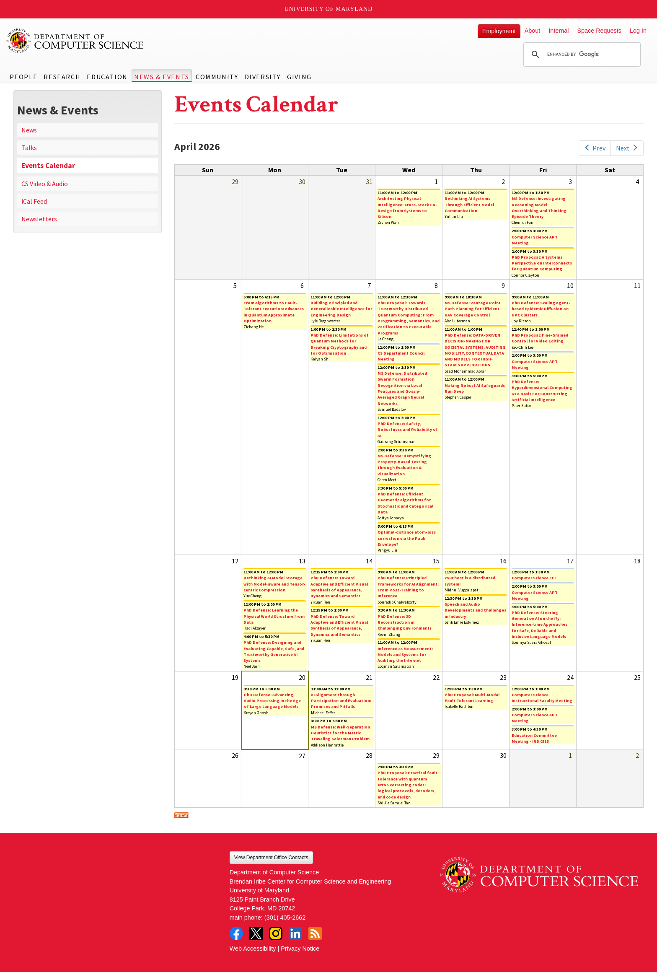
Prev (594, 148)
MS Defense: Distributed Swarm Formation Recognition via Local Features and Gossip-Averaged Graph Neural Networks (402, 388)
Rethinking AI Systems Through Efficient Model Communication (469, 204)
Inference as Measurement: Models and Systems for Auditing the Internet (405, 655)
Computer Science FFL (534, 578)
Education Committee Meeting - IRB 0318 (534, 738)
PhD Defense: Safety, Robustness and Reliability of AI (408, 429)
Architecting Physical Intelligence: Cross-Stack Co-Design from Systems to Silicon (407, 207)
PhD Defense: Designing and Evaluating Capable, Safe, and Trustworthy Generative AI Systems (273, 651)
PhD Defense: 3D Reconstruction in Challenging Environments (405, 622)
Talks (29, 147)
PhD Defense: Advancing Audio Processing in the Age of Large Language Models (272, 701)
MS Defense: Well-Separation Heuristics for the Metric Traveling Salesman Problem (340, 733)
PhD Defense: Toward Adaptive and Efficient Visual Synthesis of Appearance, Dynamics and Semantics (339, 587)
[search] (580, 54)
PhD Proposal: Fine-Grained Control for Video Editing (540, 338)
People (24, 77)
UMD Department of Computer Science (75, 41)
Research (62, 77)
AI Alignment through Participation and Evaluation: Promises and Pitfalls (341, 701)
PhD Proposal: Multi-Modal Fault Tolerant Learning (472, 697)
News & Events (161, 77)
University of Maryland (329, 9)
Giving (299, 77)
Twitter (256, 933)
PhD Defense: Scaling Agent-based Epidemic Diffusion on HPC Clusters (541, 309)
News (29, 130)
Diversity (263, 77)
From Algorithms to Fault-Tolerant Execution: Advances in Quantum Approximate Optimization (273, 312)
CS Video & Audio (44, 183)
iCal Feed (34, 201)
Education (107, 77)
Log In (638, 30)
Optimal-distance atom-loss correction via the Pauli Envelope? (407, 538)
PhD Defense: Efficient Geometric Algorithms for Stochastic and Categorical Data (405, 503)
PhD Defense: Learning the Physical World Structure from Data (274, 616)
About (533, 30)
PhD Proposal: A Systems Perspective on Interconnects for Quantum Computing (542, 263)
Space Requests (599, 30)
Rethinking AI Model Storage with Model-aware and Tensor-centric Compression (274, 584)
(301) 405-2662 (284, 917)
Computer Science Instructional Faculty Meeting (542, 697)
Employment (499, 31)
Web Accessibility (253, 948)
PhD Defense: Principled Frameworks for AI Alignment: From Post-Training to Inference (408, 587)
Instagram (275, 933)
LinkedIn (295, 933)
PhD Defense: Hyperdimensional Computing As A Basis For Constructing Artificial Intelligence (542, 390)
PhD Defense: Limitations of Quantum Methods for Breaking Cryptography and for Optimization (339, 344)
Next (627, 148)
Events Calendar (48, 165)
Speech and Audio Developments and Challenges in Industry (475, 610)
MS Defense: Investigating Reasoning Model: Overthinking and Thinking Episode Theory (539, 207)
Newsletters (39, 219)
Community (217, 77)
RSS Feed (315, 933)
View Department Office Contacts (271, 858)
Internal (558, 30)
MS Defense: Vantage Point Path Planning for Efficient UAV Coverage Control (473, 309)
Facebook (236, 933)
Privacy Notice (300, 948)
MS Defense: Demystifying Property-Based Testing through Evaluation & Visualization (404, 465)
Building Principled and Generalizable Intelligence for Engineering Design (341, 309)
